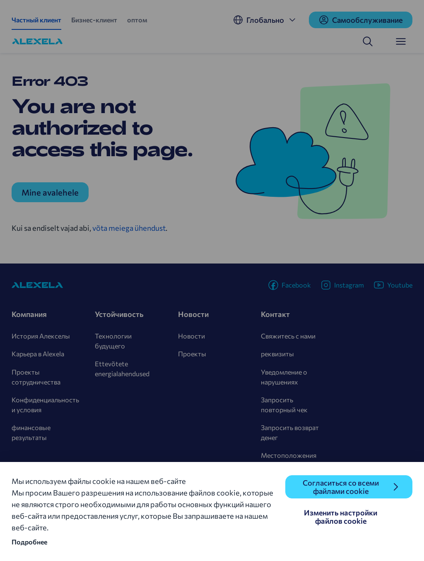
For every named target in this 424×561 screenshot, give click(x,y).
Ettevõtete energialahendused (122, 368)
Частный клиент (36, 20)
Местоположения (288, 455)
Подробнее (29, 542)
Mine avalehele (50, 192)
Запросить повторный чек (284, 404)
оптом (137, 20)
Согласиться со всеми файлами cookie (341, 487)
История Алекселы (41, 336)
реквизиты (277, 354)
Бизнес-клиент (94, 20)
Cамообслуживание (360, 20)
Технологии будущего (113, 341)
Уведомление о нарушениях (284, 377)
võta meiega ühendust (129, 227)
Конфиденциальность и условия (45, 404)
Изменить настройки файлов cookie (340, 516)
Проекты (192, 354)
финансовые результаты (31, 432)
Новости (191, 336)
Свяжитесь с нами (288, 336)
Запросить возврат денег (290, 432)
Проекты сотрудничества (36, 377)
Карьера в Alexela (38, 354)
